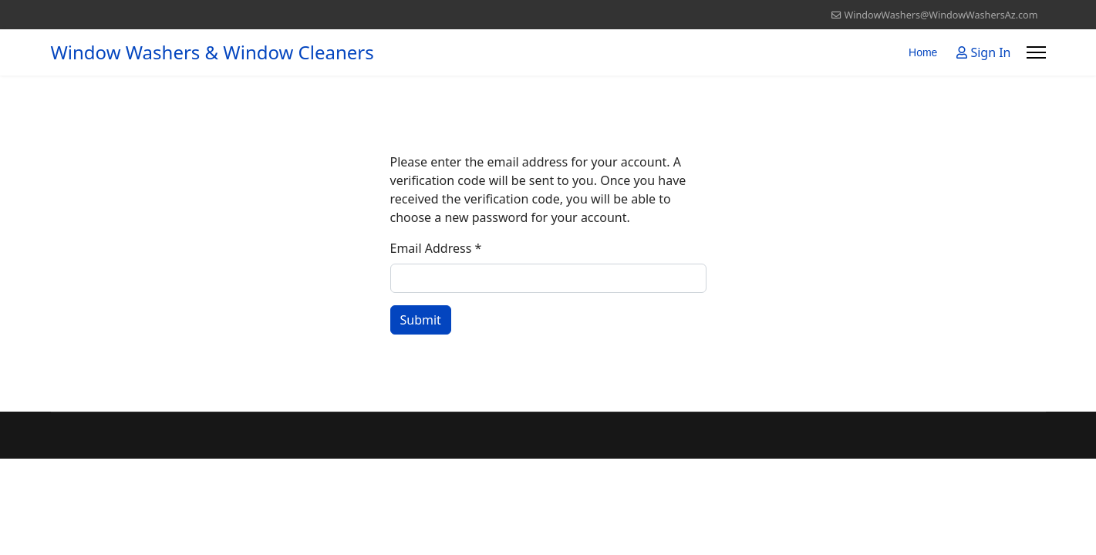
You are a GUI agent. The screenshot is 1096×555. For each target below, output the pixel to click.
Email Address (436, 248)
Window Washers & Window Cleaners (212, 52)
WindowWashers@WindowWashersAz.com (941, 15)
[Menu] (1036, 52)
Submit (420, 319)
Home (923, 52)
